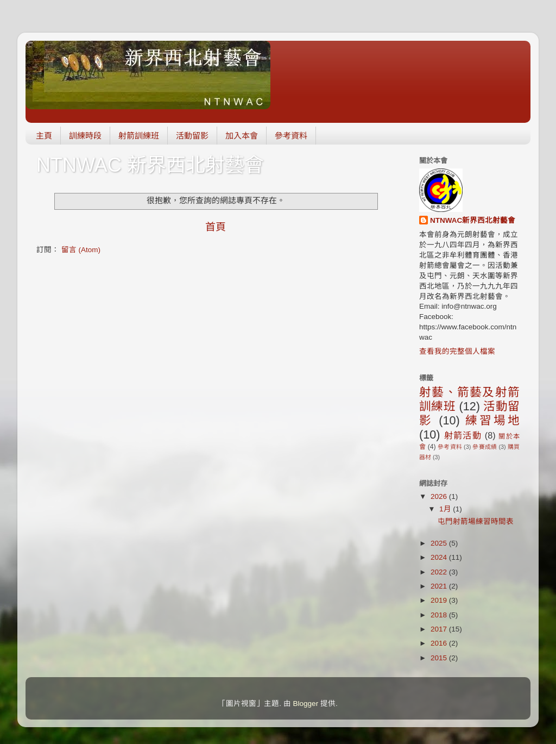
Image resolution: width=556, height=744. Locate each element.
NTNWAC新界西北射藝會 (472, 220)
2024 (440, 557)
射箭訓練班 (138, 135)
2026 (440, 496)
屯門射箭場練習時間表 (476, 521)
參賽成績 (484, 446)
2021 (440, 586)
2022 (440, 572)
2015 (440, 658)
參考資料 (291, 135)
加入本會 (241, 135)
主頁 (44, 135)
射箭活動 (463, 435)
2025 (440, 543)
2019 (440, 600)
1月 (446, 509)
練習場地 (492, 420)
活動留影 (192, 135)
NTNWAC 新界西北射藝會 (150, 165)
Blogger (306, 703)
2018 (440, 615)
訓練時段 (85, 135)
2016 (440, 643)
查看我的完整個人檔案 (457, 351)
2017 (440, 629)
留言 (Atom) (80, 250)
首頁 (215, 227)
